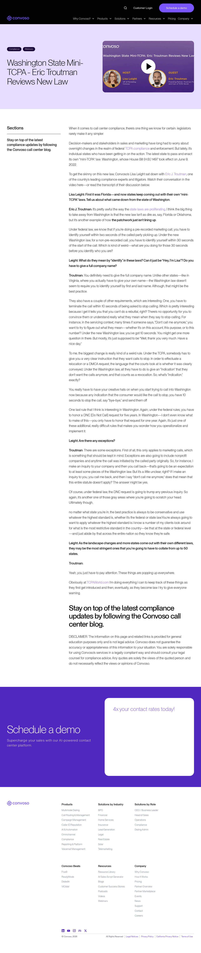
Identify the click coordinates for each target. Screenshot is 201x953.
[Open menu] (34, 130)
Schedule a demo (176, 8)
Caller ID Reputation (72, 824)
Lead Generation (106, 829)
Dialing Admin (141, 829)
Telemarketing (105, 848)
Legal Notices (132, 936)
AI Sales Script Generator (110, 876)
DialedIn (66, 881)
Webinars (103, 900)
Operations (140, 819)
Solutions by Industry (110, 804)
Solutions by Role (145, 804)
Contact (139, 910)
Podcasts (102, 891)
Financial (102, 815)
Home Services (106, 819)
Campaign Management (74, 819)
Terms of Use (187, 936)
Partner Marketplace (145, 891)
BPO (100, 810)
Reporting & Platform (72, 844)
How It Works (141, 876)
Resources (104, 866)
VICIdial (65, 886)
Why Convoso (142, 871)
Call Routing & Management (76, 815)
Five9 (64, 871)
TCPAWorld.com (98, 582)
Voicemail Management (73, 848)
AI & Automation (70, 829)
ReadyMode (68, 876)
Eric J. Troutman (175, 174)
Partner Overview (143, 886)
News (138, 900)
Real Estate (104, 839)
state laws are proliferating (147, 209)
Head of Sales (142, 815)
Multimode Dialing (71, 810)
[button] (148, 66)
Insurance (103, 824)
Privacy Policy (147, 936)
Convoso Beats (71, 866)
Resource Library (106, 871)
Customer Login (142, 8)
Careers (139, 915)
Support (139, 905)
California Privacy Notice (167, 936)
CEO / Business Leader (146, 810)
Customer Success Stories (111, 886)
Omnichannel (68, 834)
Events (138, 896)
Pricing (172, 18)
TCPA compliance (137, 148)
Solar (100, 844)
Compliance (68, 839)
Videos (101, 896)
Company (140, 866)
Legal (101, 834)
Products (67, 804)
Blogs (101, 881)
